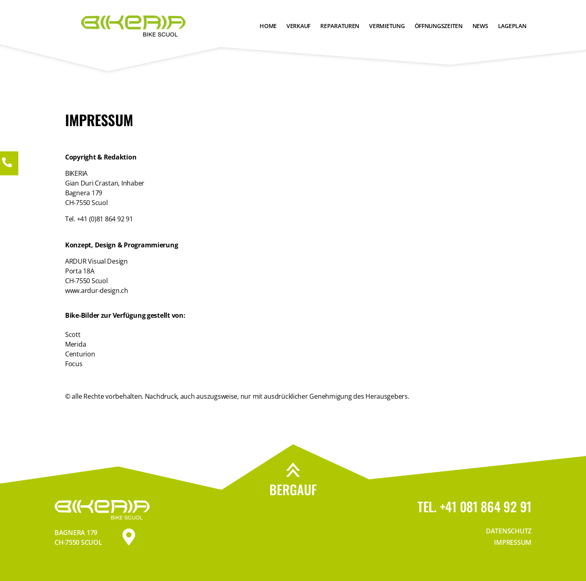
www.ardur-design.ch (96, 290)
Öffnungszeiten (439, 26)
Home (268, 26)
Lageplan (512, 26)
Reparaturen (339, 26)
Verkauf (298, 26)
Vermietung (387, 26)
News (480, 26)
